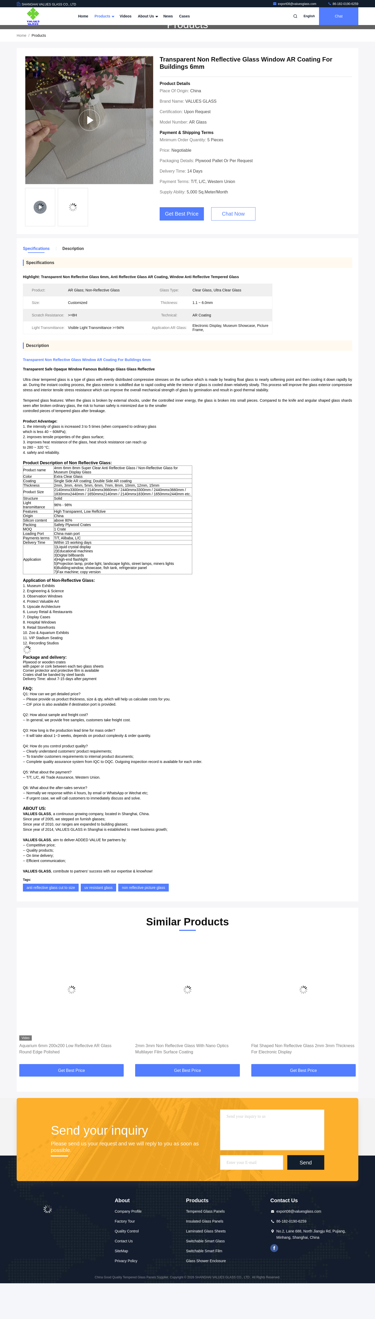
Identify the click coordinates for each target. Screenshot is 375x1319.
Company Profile (128, 1247)
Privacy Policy (126, 1296)
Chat (339, 16)
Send (305, 1198)
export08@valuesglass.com (295, 4)
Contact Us (124, 1277)
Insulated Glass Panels (204, 1257)
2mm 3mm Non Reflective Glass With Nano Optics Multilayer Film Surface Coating (181, 1084)
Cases (184, 16)
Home (83, 16)
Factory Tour (125, 1257)
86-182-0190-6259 (343, 4)
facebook (274, 1284)
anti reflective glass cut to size (51, 923)
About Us (147, 16)
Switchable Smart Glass (205, 1277)
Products (104, 16)
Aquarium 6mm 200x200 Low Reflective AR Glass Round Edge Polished (65, 1084)
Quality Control (127, 1267)
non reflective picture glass (143, 923)
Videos (126, 16)
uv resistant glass (98, 923)
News (168, 16)
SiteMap (121, 1287)
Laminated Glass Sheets (206, 1267)
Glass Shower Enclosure (206, 1296)
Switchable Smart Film (204, 1287)
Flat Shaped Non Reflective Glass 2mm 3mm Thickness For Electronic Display (302, 1084)
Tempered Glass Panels (205, 1247)
